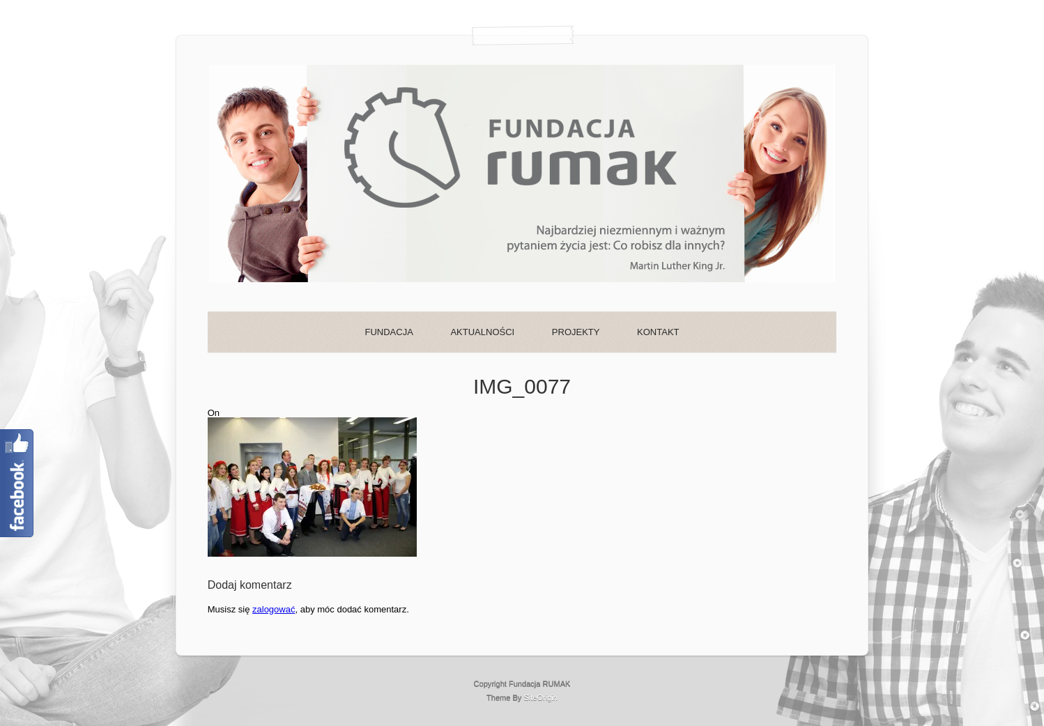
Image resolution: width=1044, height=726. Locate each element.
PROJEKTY (576, 332)
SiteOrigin (540, 697)
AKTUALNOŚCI (482, 332)
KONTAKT (658, 332)
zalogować (273, 609)
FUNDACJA (388, 332)
